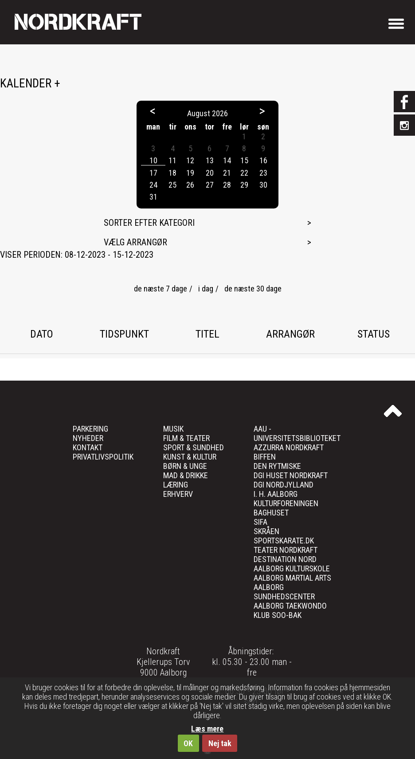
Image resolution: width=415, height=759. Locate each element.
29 (244, 184)
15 (244, 160)
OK (188, 743)
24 (153, 184)
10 (153, 160)
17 (153, 172)
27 (210, 184)
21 (227, 172)
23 (263, 172)
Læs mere (207, 728)
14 (227, 160)
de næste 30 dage (253, 288)
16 (263, 160)
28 (227, 184)
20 (210, 172)
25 (172, 184)
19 (190, 172)
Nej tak (219, 743)
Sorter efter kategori (149, 222)
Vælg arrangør (135, 242)
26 (190, 184)
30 (263, 184)
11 (172, 160)
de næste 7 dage (160, 288)
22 (244, 172)
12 (190, 160)
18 (172, 172)
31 (153, 196)
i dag (205, 288)
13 (210, 160)
